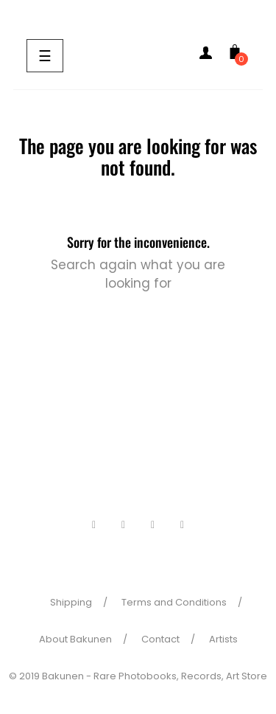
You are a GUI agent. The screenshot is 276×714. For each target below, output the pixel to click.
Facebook (94, 525)
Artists (223, 639)
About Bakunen (75, 639)
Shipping (71, 602)
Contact (160, 639)
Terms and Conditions (174, 602)
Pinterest (153, 525)
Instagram (182, 525)
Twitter (123, 525)
